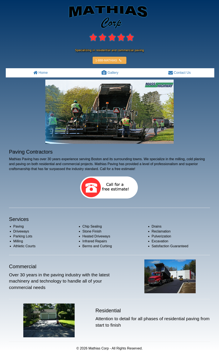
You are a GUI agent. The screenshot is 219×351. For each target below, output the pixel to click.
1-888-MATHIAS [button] (109, 60)
